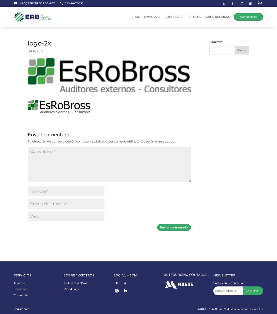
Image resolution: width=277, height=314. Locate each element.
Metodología (72, 289)
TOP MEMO (194, 16)
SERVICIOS (172, 16)
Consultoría (21, 295)
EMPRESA (150, 16)
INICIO (136, 16)
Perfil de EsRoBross (76, 283)
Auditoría (19, 283)
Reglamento (21, 308)
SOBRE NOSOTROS (217, 16)
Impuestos (20, 289)
